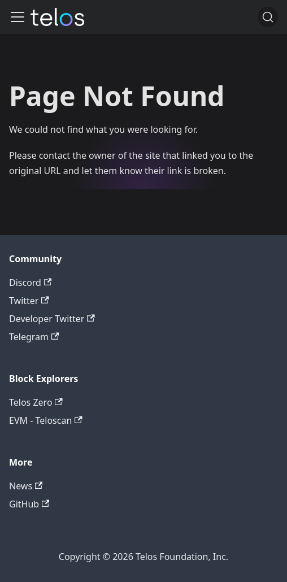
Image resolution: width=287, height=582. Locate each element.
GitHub (29, 504)
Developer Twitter (52, 318)
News (25, 486)
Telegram (34, 337)
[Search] (268, 17)
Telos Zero (36, 402)
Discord (30, 282)
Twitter (29, 300)
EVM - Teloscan (45, 420)
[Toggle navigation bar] (17, 16)
